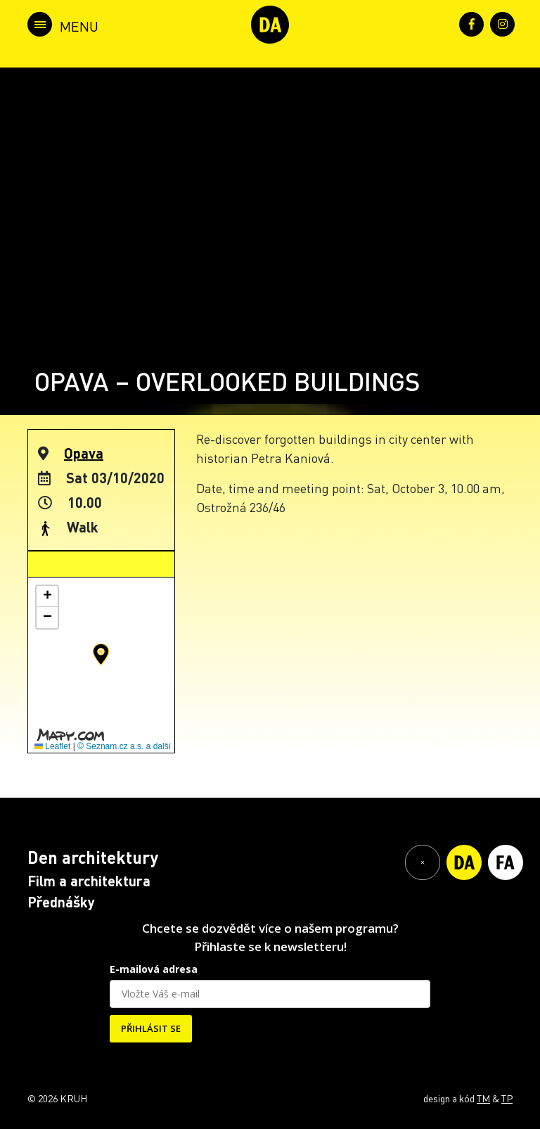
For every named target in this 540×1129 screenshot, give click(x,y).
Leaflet (52, 746)
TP (507, 1098)
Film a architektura (88, 881)
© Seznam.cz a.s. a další (124, 746)
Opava (83, 453)
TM (483, 1098)
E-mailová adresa (154, 969)
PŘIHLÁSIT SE (151, 1028)
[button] (100, 654)
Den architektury (92, 857)
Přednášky (61, 902)
